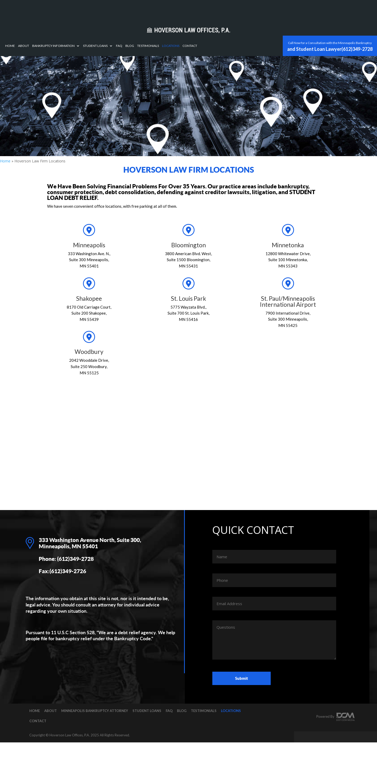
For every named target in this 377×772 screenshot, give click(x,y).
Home (85, 10)
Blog (205, 10)
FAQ (194, 10)
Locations (246, 10)
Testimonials (223, 10)
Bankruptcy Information (129, 10)
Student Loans (170, 10)
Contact (265, 10)
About (98, 10)
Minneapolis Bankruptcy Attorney (94, 711)
